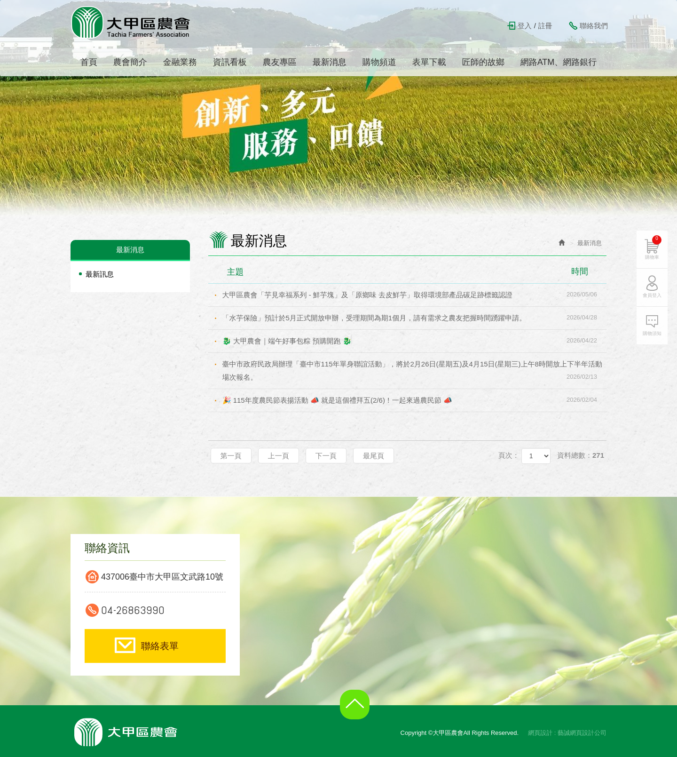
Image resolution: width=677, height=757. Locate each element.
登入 (525, 26)
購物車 (653, 247)
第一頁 (231, 456)
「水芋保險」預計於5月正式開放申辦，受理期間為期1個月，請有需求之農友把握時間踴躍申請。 (414, 317)
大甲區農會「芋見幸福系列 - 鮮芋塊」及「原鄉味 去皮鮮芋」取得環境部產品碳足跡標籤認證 (414, 294)
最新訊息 (100, 274)
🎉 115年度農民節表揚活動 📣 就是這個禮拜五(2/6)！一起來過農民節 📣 (414, 400)
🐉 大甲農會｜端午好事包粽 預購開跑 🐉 (414, 341)
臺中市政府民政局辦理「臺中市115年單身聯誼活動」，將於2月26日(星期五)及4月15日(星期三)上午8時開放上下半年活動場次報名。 (414, 371)
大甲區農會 (131, 22)
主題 (413, 271)
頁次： (509, 455)
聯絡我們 (594, 26)
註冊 (545, 26)
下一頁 (326, 456)
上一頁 (278, 456)
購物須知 (652, 333)
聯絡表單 (160, 646)
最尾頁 (373, 456)
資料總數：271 (580, 455)
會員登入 (652, 295)
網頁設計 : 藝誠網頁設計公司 (567, 732)
